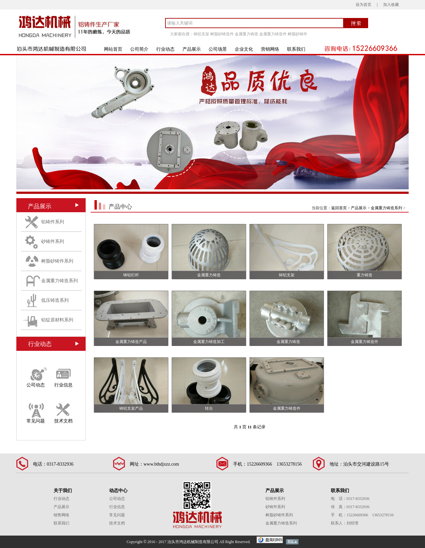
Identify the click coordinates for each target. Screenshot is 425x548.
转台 (209, 408)
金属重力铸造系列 (59, 280)
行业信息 (63, 385)
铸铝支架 (201, 34)
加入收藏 (391, 4)
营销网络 (270, 49)
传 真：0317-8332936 (350, 507)
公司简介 (139, 49)
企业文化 (244, 49)
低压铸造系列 (55, 300)
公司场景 (218, 49)
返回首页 (339, 208)
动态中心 (118, 490)
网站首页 (113, 49)
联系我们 (296, 49)
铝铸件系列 (52, 221)
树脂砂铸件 (297, 34)
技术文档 (63, 421)
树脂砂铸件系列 (57, 261)
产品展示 (191, 49)
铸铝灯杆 (131, 275)
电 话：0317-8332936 (350, 498)
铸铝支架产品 (131, 408)
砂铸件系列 (52, 241)
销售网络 (61, 515)
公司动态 (35, 385)
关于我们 (63, 490)
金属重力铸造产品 (131, 341)
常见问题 (35, 421)
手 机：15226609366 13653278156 (362, 515)
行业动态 (165, 49)
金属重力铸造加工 (209, 341)
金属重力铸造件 (273, 34)
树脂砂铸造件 (222, 34)
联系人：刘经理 (344, 523)
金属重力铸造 (246, 34)
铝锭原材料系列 (57, 319)
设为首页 (363, 4)
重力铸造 (364, 275)
